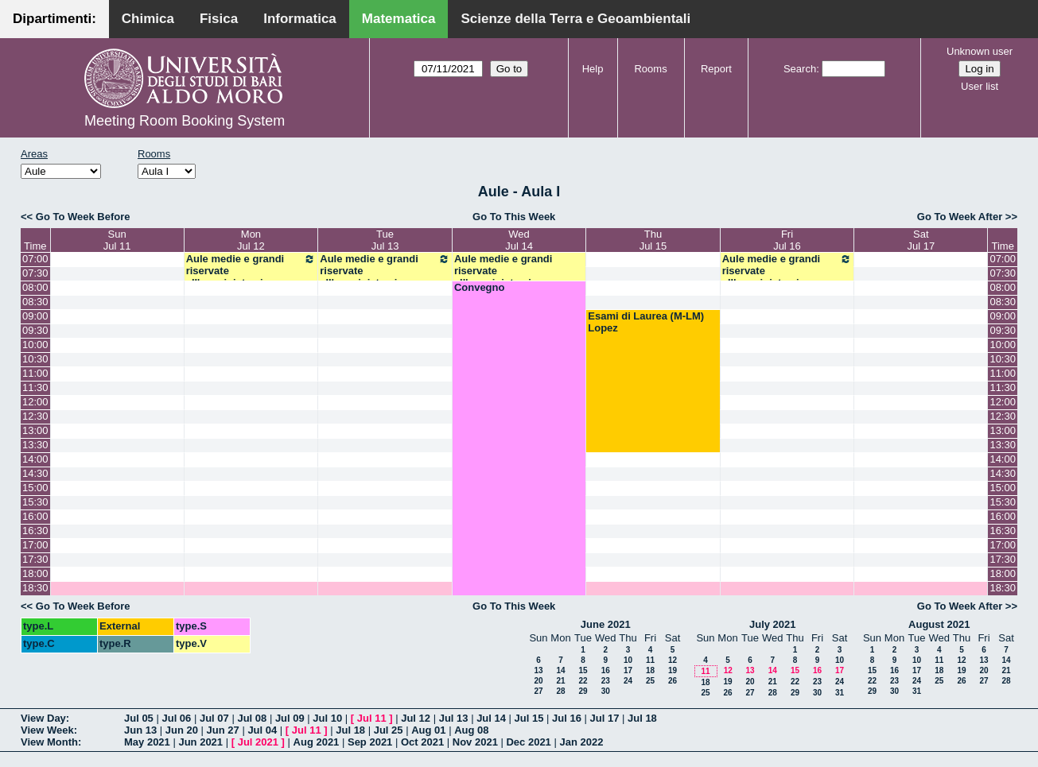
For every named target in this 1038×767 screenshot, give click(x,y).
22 (582, 680)
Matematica (399, 18)
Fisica (219, 18)
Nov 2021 (475, 742)
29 (582, 691)
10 (628, 660)
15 (582, 670)
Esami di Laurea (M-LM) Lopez (646, 322)
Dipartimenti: (54, 18)
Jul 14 (491, 718)
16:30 (35, 531)
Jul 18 (642, 718)
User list (979, 86)
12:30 (35, 416)
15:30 (35, 502)
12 (672, 660)
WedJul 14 (519, 240)
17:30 (35, 559)
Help (593, 69)
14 (560, 670)
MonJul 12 (251, 240)
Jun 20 (181, 730)
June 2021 (606, 624)
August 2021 (939, 624)
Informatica (299, 18)
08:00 (35, 287)
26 (672, 680)
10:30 (35, 359)
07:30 (35, 273)
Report (716, 69)
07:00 (35, 259)
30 (605, 691)
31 (839, 692)
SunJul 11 (117, 240)
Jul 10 (327, 718)
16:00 (35, 516)
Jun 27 (223, 730)
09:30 (35, 330)
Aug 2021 (317, 742)
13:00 (35, 430)
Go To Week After (959, 217)
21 (560, 680)
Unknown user (980, 51)
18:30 (35, 588)
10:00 (35, 345)
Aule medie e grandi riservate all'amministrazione (251, 271)
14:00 (35, 459)
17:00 (35, 545)
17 (628, 670)
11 (650, 660)
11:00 (35, 373)
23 (605, 680)
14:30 (35, 473)
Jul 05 (139, 718)
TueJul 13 (385, 240)
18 (650, 670)
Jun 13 (140, 730)
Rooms (650, 69)
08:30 (35, 302)
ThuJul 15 (653, 240)
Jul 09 (290, 718)
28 (560, 691)
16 (605, 670)
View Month (49, 742)
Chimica (148, 18)
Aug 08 (471, 730)
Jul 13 (453, 718)
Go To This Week (513, 217)
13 (538, 670)
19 (672, 670)
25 (650, 680)
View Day (43, 718)
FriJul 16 (787, 240)
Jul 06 (176, 718)
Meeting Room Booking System (184, 121)
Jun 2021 (200, 742)
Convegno (479, 287)
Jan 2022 (581, 742)
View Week (47, 730)
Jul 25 (388, 730)
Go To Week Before (83, 217)
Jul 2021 (258, 742)
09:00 (35, 316)
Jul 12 (415, 718)
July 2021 (772, 624)
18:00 (35, 573)
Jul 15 (529, 718)
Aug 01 (428, 730)
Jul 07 (214, 718)
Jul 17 (605, 718)
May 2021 (147, 742)
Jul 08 (251, 718)
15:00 (35, 488)
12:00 (35, 402)
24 (628, 680)
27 (538, 691)
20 (538, 680)
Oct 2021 (422, 742)
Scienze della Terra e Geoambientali (575, 18)
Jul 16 (566, 718)
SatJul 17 (921, 240)
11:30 (35, 387)
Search (799, 69)
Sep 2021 (370, 742)
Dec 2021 (528, 742)
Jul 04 (262, 730)
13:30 (35, 445)
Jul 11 (372, 718)
